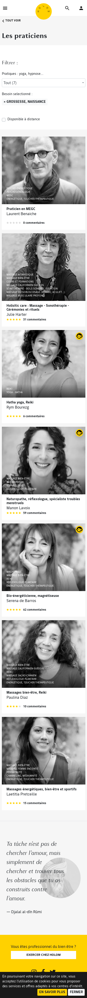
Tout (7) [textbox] (10, 83)
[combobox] (43, 82)
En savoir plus (52, 992)
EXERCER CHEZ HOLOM (43, 955)
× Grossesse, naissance (25, 102)
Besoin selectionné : (17, 94)
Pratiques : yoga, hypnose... (22, 74)
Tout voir (11, 20)
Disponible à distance (23, 119)
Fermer (76, 992)
